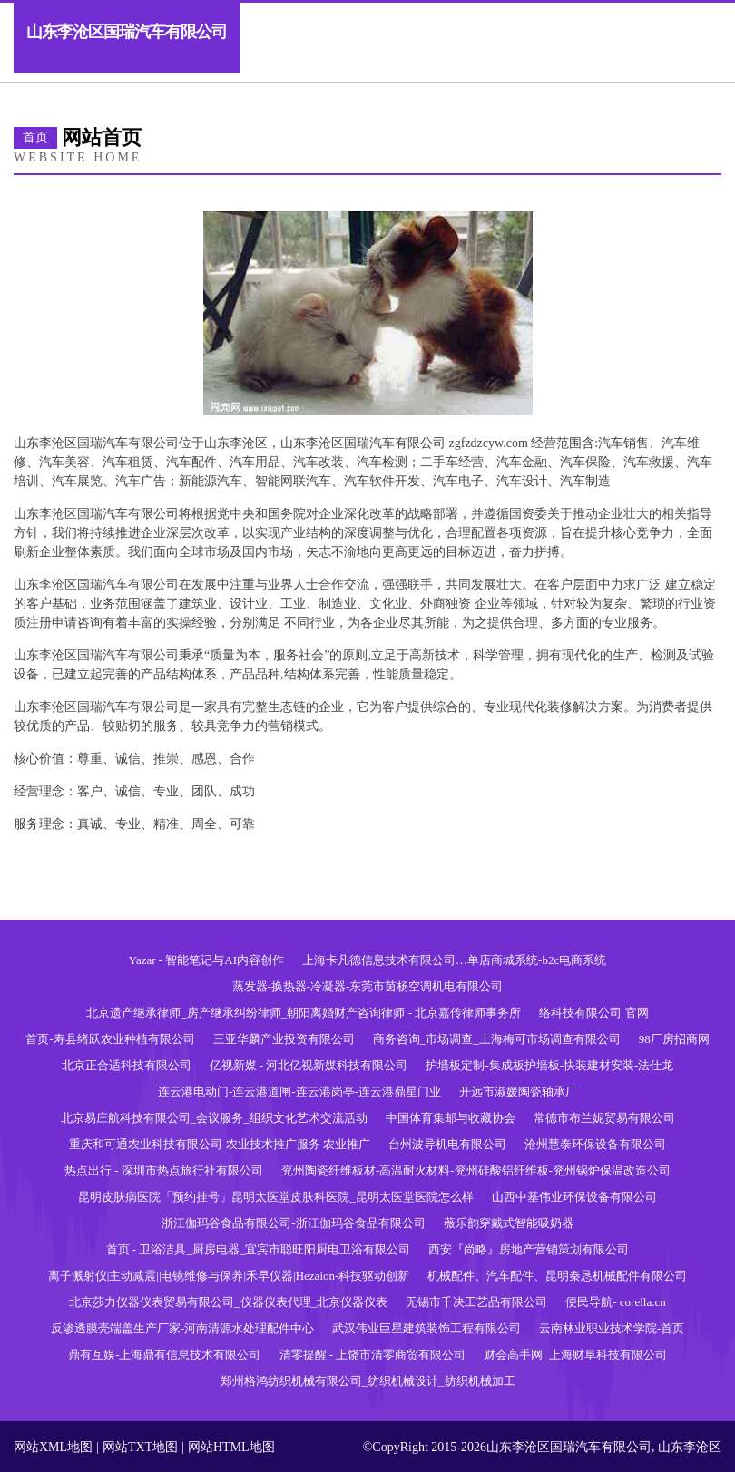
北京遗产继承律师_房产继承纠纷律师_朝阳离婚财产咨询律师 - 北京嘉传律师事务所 (303, 1013)
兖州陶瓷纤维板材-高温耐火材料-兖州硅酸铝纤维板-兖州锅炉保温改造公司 (476, 1170)
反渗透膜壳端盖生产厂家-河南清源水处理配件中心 (182, 1328)
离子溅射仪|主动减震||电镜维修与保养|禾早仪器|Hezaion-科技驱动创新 (229, 1276)
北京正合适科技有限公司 (126, 1065)
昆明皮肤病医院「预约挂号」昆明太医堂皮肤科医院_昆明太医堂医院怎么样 (276, 1197)
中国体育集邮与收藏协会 (450, 1118)
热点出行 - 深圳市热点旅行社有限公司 (163, 1170)
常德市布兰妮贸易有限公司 (604, 1118)
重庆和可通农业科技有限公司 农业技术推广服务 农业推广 (219, 1144)
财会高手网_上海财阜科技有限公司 (575, 1354)
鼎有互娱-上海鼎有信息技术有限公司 (164, 1354)
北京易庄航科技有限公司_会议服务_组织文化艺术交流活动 (214, 1118)
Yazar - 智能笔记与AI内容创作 (206, 960)
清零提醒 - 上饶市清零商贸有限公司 (372, 1354)
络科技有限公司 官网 (593, 1013)
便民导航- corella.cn (615, 1302)
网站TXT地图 (140, 1447)
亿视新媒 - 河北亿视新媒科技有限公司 (309, 1065)
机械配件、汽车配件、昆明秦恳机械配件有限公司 (557, 1276)
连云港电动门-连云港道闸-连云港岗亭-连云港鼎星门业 (299, 1091)
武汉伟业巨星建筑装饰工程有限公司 (426, 1328)
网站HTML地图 (231, 1447)
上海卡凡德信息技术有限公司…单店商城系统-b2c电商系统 (454, 960)
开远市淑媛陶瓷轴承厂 (518, 1091)
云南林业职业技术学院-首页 (611, 1328)
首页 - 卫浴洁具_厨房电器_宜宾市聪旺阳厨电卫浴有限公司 (258, 1249)
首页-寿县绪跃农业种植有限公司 (109, 1039)
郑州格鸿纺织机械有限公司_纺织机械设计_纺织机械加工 (367, 1381)
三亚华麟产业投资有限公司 (284, 1039)
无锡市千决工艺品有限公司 (476, 1302)
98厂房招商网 (674, 1039)
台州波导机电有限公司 (447, 1144)
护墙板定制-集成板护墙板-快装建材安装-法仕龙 (549, 1065)
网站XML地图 (53, 1447)
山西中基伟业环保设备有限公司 (574, 1197)
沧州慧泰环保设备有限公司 (595, 1144)
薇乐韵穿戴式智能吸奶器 (508, 1223)
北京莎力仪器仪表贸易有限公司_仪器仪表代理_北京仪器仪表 (228, 1302)
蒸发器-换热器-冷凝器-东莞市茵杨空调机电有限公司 (368, 986)
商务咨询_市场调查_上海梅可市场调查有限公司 (497, 1039)
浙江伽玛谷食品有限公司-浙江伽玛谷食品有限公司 (293, 1223)
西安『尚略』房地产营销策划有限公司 (528, 1249)
